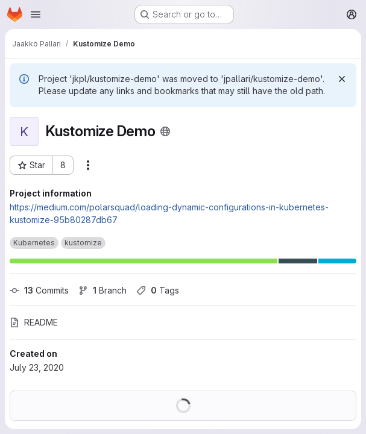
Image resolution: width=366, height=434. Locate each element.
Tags (157, 290)
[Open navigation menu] (35, 14)
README (34, 322)
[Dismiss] (342, 79)
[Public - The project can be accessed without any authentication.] (165, 131)
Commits (39, 290)
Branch (102, 290)
